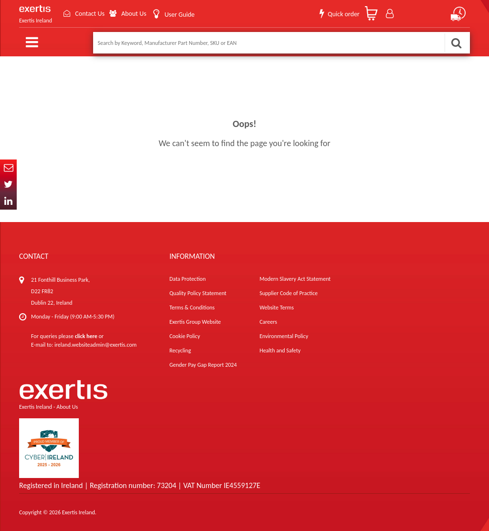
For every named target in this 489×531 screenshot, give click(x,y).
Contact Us (90, 14)
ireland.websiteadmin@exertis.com (95, 344)
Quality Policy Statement (198, 293)
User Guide (179, 15)
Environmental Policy (283, 336)
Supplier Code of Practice (288, 293)
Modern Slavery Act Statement (294, 279)
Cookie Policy (185, 336)
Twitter (8, 184)
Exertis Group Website (195, 322)
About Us (134, 14)
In (8, 201)
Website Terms (276, 307)
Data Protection (188, 279)
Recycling (180, 350)
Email (8, 167)
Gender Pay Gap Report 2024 (203, 364)
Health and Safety (279, 350)
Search (456, 42)
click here (86, 336)
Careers (268, 322)
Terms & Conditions (192, 307)
